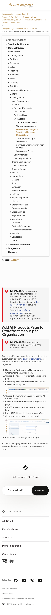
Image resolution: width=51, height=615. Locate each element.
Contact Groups (19, 169)
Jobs (14, 183)
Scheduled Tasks (19, 190)
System (13, 93)
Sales (12, 66)
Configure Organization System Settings (30, 146)
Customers (14, 63)
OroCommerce (14, 511)
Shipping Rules (18, 211)
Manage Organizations (26, 126)
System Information (21, 226)
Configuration (17, 97)
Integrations (17, 176)
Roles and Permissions (23, 108)
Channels (16, 179)
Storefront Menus (19, 204)
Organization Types (24, 151)
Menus (15, 201)
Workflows (16, 219)
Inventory (13, 82)
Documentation (8, 14)
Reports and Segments (19, 90)
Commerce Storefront (18, 244)
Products (13, 70)
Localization (16, 236)
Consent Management (22, 229)
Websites (15, 233)
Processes (16, 222)
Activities (13, 86)
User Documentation (15, 40)
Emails (14, 172)
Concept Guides (15, 47)
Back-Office (26, 14)
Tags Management (19, 197)
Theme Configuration (21, 162)
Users (18, 14)
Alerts (14, 240)
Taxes (12, 78)
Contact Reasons (19, 165)
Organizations (19, 118)
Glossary (12, 252)
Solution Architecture (17, 44)
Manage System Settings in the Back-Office (19, 17)
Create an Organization (26, 122)
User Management (20, 101)
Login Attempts (21, 154)
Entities (15, 194)
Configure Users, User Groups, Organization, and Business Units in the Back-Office (24, 21)
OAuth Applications (22, 158)
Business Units (20, 115)
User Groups (19, 111)
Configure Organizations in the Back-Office (19, 28)
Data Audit (16, 187)
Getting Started (16, 55)
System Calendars (20, 208)
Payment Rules (18, 215)
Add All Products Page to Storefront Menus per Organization (27, 132)
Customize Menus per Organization (25, 139)
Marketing (14, 74)
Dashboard (14, 59)
